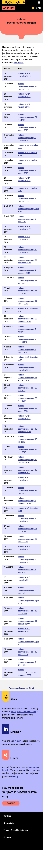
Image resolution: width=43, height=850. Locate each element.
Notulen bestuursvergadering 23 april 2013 (27, 449)
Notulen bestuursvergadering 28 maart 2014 (27, 398)
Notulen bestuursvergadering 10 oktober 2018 (27, 198)
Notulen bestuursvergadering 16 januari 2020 (27, 170)
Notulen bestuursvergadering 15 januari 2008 (27, 652)
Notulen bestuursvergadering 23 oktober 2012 (27, 490)
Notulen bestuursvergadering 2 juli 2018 (28, 209)
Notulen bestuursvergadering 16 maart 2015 (27, 339)
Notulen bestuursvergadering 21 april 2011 (27, 529)
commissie (19, 62)
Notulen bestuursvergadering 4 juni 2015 (27, 329)
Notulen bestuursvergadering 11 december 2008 (27, 621)
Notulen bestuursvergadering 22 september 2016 (27, 260)
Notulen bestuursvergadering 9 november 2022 (27, 138)
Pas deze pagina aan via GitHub (21, 688)
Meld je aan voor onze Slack (23, 711)
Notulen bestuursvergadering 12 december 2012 (27, 470)
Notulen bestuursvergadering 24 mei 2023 (27, 117)
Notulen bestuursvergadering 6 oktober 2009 (27, 590)
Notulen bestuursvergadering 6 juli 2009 (28, 600)
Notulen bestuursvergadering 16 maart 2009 (27, 611)
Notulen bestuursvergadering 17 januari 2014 (27, 408)
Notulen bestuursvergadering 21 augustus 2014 (27, 377)
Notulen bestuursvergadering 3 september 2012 (27, 501)
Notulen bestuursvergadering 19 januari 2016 (27, 301)
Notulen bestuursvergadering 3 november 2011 (27, 518)
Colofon (7, 837)
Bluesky (5, 770)
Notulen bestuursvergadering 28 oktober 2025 (27, 86)
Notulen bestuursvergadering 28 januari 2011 (27, 539)
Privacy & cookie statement (16, 830)
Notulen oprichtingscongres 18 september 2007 (27, 672)
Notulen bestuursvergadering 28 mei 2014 (27, 388)
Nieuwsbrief (8, 823)
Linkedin (17, 741)
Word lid (11, 803)
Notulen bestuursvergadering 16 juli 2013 (27, 439)
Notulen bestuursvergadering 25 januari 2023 (27, 127)
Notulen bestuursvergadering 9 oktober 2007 (27, 662)
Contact (7, 815)
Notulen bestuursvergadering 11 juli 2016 (27, 280)
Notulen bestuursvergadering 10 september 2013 (27, 429)
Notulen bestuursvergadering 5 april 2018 (27, 219)
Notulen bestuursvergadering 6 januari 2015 (27, 349)
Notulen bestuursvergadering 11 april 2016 (27, 291)
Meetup (14, 776)
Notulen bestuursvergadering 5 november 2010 (27, 559)
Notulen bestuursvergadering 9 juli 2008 (28, 641)
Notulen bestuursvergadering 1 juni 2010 (27, 570)
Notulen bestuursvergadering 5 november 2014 (27, 367)
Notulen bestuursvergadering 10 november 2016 (27, 250)
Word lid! (8, 8)
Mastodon (33, 767)
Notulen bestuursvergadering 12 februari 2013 (27, 460)
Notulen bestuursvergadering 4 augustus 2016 (27, 270)
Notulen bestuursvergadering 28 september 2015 (27, 319)
